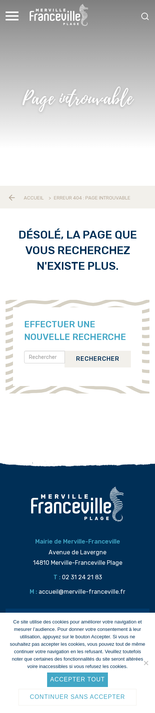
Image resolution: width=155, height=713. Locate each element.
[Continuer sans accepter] (145, 663)
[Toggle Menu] (13, 16)
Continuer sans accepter (77, 697)
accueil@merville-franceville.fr (82, 591)
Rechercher (97, 358)
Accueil (34, 198)
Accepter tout (77, 679)
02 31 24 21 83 (82, 577)
